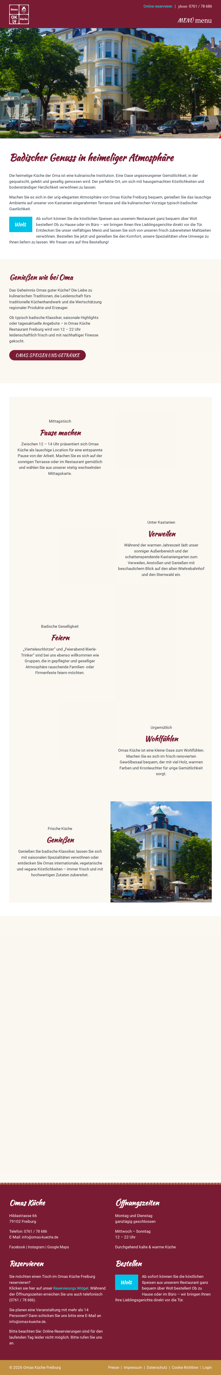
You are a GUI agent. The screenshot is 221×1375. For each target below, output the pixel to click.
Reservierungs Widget (72, 1288)
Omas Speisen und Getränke (49, 358)
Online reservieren (154, 7)
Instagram (38, 1247)
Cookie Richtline (183, 1367)
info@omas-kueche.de (41, 1237)
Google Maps (61, 1247)
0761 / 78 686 (36, 1231)
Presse (107, 1367)
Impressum (128, 1367)
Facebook (18, 1247)
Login (207, 1367)
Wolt (194, 221)
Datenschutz (153, 1367)
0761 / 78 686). (44, 1300)
